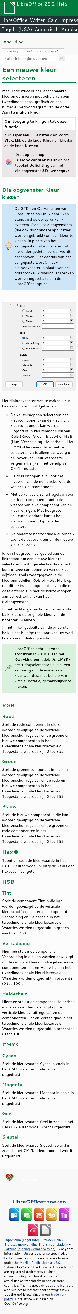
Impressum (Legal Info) (21, 1240)
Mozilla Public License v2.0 (40, 1262)
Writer (37, 20)
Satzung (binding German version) (30, 1249)
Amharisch (47, 29)
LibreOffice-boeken (39, 1201)
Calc (52, 20)
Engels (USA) (16, 29)
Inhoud (9, 41)
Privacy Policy (52, 1240)
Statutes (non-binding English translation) (36, 1244)
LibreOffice (14, 20)
